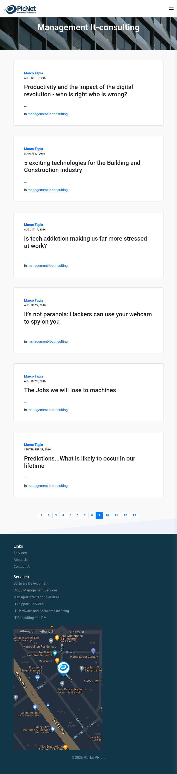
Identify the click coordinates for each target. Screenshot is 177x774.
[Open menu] (171, 9)
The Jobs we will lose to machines (70, 390)
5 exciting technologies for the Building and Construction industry (82, 166)
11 (116, 515)
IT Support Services (29, 604)
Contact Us (22, 567)
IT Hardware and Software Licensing (41, 611)
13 (134, 515)
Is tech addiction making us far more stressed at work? (85, 242)
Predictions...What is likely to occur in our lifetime (79, 462)
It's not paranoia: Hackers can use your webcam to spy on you (88, 318)
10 (107, 515)
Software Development (31, 583)
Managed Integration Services (37, 597)
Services (20, 553)
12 (125, 515)
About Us (21, 560)
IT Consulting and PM (30, 618)
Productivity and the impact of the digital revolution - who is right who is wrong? (78, 90)
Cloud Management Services (36, 590)
